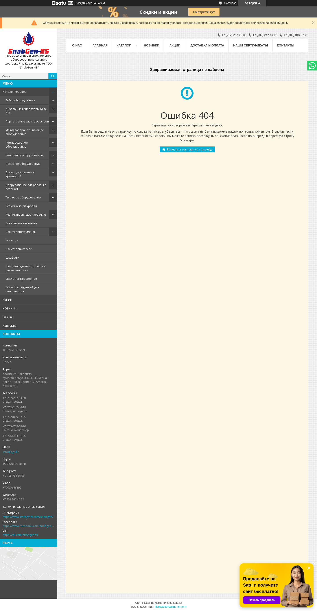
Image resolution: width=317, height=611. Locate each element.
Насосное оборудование (23, 164)
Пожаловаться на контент (170, 606)
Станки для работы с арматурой (20, 174)
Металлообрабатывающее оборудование (25, 132)
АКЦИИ (7, 300)
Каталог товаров (15, 92)
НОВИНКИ (9, 308)
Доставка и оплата (207, 45)
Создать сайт (84, 3)
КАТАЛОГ (124, 45)
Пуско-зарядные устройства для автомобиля (25, 268)
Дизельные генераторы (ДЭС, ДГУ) (26, 111)
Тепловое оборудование (23, 197)
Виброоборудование (20, 100)
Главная (100, 45)
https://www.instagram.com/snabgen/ (28, 517)
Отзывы (8, 317)
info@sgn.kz (11, 452)
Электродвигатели (19, 249)
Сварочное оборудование (24, 155)
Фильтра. (12, 240)
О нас (77, 45)
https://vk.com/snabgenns (20, 535)
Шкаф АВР (13, 257)
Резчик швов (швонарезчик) (26, 215)
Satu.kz (177, 602)
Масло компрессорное (21, 279)
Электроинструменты (21, 232)
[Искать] (52, 76)
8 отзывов (230, 3)
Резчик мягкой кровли (21, 206)
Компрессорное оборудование (17, 144)
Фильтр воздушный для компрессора (22, 289)
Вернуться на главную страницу (189, 149)
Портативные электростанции (27, 121)
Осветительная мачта (21, 223)
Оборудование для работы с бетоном (26, 187)
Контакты (10, 326)
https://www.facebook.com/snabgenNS (29, 526)
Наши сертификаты (250, 45)
